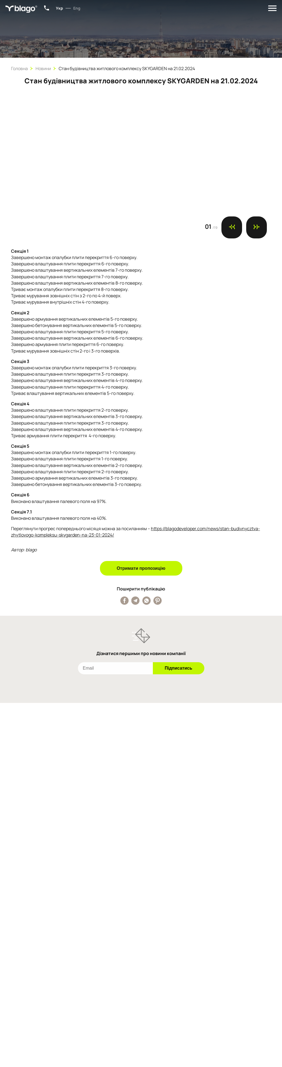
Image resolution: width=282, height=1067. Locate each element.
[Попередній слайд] (231, 227)
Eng (76, 8)
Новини (43, 68)
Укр (59, 8)
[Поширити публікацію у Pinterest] (157, 600)
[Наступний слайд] (256, 227)
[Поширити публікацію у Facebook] (124, 600)
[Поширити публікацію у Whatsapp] (146, 600)
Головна (19, 68)
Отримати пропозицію (141, 568)
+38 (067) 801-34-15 (46, 8)
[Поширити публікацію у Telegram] (135, 600)
